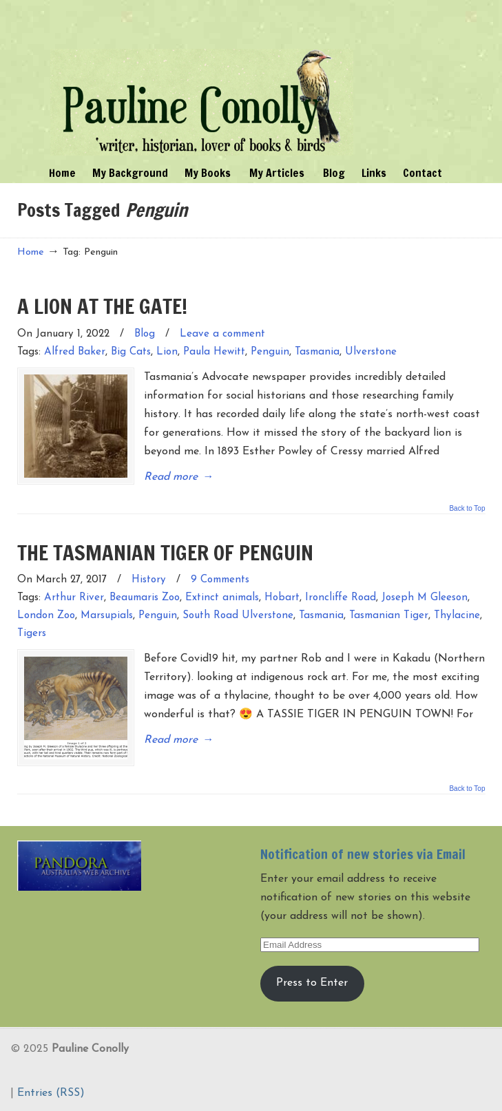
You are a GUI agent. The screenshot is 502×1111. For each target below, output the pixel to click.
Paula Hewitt (214, 352)
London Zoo (46, 616)
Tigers (31, 633)
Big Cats (131, 352)
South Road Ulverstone (237, 616)
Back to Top (467, 508)
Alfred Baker (74, 352)
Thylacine (457, 616)
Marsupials (107, 616)
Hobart (282, 598)
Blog (144, 334)
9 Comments (220, 580)
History (149, 580)
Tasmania (317, 352)
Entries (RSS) (51, 1093)
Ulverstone (371, 352)
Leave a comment (222, 334)
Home (30, 252)
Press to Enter (312, 982)
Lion (167, 352)
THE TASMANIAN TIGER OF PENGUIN (165, 552)
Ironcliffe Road (340, 598)
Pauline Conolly (201, 80)
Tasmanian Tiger (388, 616)
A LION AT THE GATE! (102, 306)
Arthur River (74, 598)
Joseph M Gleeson (424, 598)
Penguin (270, 352)
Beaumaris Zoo (144, 598)
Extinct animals (222, 598)
